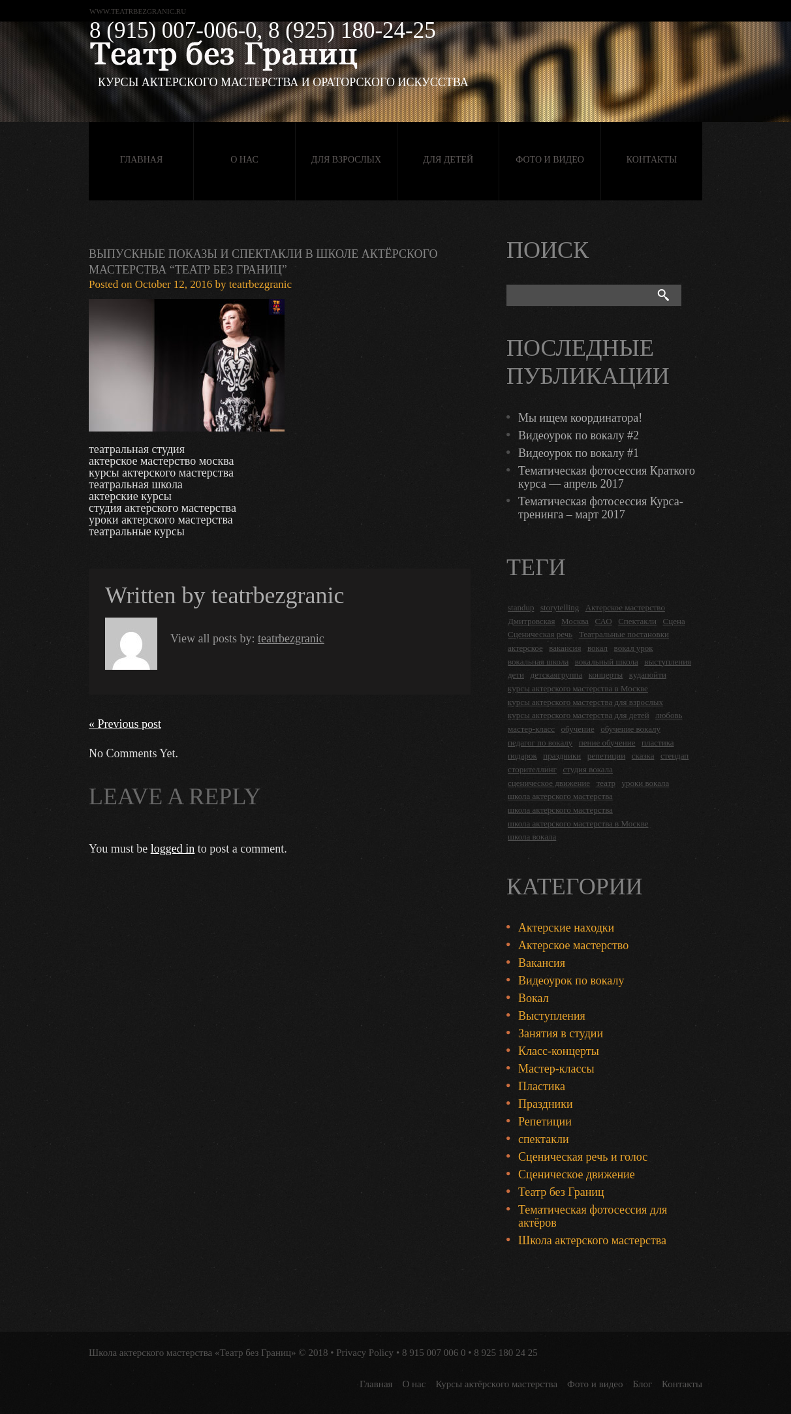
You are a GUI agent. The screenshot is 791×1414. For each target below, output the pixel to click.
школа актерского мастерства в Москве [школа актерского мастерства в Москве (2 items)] (578, 823)
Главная (141, 160)
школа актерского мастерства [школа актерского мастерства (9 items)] (560, 810)
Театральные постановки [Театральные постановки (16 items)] (624, 634)
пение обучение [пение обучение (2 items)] (607, 742)
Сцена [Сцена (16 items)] (674, 621)
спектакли (543, 1139)
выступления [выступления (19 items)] (667, 662)
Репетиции (545, 1121)
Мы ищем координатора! (580, 417)
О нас (244, 160)
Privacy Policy (365, 1352)
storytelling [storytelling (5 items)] (559, 607)
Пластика (541, 1086)
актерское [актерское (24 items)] (525, 648)
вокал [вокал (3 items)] (597, 648)
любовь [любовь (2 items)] (668, 715)
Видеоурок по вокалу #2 (578, 435)
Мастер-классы (556, 1068)
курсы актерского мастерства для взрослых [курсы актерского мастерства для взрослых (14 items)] (585, 702)
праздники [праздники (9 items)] (562, 756)
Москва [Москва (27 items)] (575, 621)
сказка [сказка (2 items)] (643, 756)
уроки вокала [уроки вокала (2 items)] (646, 783)
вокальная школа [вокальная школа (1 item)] (538, 662)
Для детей (448, 160)
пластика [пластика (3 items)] (658, 742)
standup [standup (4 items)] (521, 607)
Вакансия (541, 962)
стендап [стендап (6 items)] (674, 756)
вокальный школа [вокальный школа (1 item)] (606, 662)
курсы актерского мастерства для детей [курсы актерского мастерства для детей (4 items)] (578, 715)
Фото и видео (550, 160)
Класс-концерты (558, 1051)
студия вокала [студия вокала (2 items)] (588, 769)
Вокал (533, 998)
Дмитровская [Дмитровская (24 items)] (531, 621)
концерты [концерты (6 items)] (606, 675)
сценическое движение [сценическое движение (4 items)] (549, 783)
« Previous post (125, 724)
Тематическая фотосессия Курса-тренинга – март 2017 (600, 508)
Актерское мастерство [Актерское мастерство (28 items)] (625, 607)
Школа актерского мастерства (592, 1240)
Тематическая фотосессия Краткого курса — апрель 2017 (606, 477)
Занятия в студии (560, 1033)
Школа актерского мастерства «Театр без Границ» (192, 1352)
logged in (173, 848)
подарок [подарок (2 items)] (522, 756)
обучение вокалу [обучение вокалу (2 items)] (630, 729)
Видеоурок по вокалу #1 (578, 453)
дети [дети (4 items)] (516, 675)
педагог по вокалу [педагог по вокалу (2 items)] (540, 742)
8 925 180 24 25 (506, 1352)
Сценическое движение (576, 1174)
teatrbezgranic (260, 284)
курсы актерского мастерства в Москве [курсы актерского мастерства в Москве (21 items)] (578, 688)
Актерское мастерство (573, 945)
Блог (643, 1384)
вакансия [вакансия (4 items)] (565, 648)
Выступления (551, 1015)
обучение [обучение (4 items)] (578, 729)
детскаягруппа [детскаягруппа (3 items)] (557, 675)
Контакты (652, 160)
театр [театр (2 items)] (606, 783)
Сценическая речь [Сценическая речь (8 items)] (540, 634)
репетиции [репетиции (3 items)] (606, 756)
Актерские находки (566, 927)
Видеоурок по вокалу (571, 980)
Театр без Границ (561, 1192)
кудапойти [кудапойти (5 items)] (647, 675)
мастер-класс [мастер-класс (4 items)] (531, 729)
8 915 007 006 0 (434, 1352)
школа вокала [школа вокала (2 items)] (532, 836)
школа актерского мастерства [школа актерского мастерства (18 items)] (560, 796)
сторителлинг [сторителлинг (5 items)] (532, 769)
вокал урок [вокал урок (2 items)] (633, 648)
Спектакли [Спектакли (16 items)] (637, 621)
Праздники (545, 1103)
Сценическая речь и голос (582, 1156)
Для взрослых (346, 160)
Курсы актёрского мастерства (496, 1384)
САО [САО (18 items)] (603, 621)
